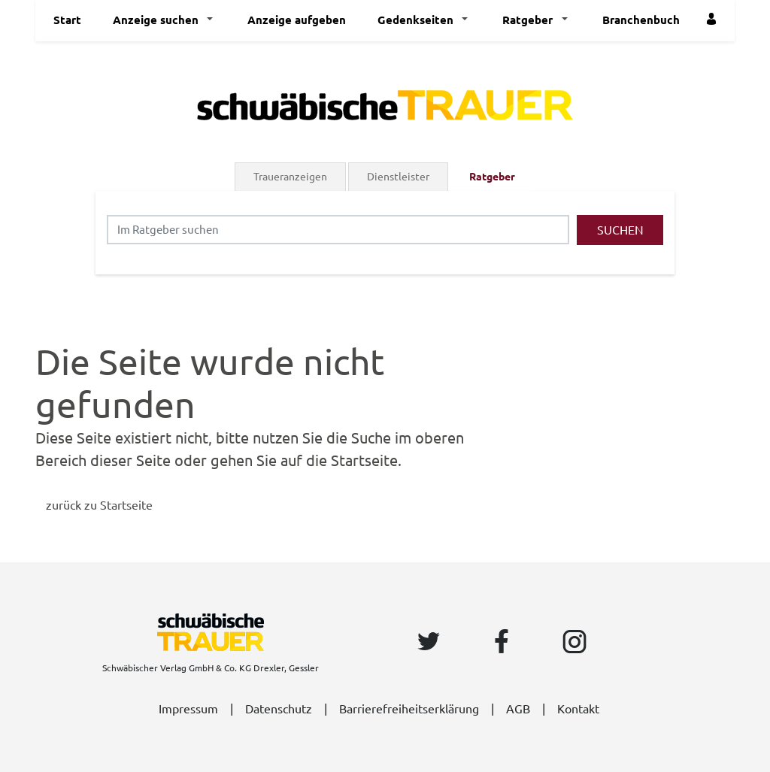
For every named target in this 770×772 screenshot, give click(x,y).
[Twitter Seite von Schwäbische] (431, 642)
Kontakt (578, 709)
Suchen (620, 230)
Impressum (188, 709)
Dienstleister (398, 177)
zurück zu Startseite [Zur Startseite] (99, 505)
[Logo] (385, 104)
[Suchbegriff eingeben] (338, 229)
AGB (518, 709)
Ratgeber (527, 20)
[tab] (291, 176)
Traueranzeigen (290, 177)
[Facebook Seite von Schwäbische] (504, 642)
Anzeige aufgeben (296, 20)
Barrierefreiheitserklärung (409, 709)
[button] (214, 20)
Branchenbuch (641, 20)
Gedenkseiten (415, 20)
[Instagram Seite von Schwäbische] (577, 642)
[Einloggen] (714, 20)
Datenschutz (278, 709)
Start (67, 20)
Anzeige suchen (156, 20)
